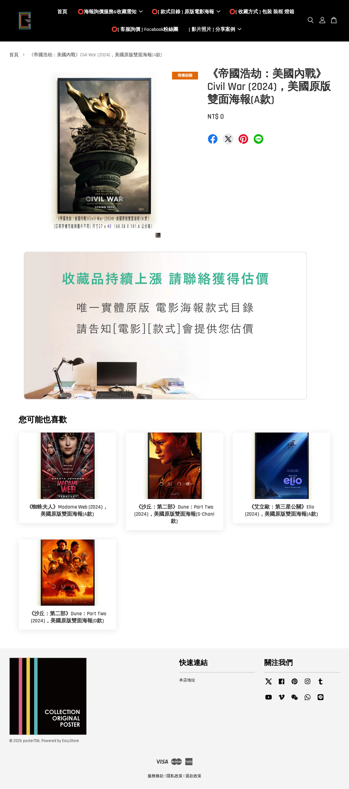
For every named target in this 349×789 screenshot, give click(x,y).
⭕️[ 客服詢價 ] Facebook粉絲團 (144, 29)
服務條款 (156, 776)
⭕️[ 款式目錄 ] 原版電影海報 (186, 12)
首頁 (62, 12)
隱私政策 (174, 776)
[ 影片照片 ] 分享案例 (215, 29)
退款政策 (193, 776)
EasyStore (70, 741)
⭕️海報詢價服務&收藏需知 (110, 12)
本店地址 (187, 680)
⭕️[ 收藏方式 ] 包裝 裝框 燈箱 (261, 12)
